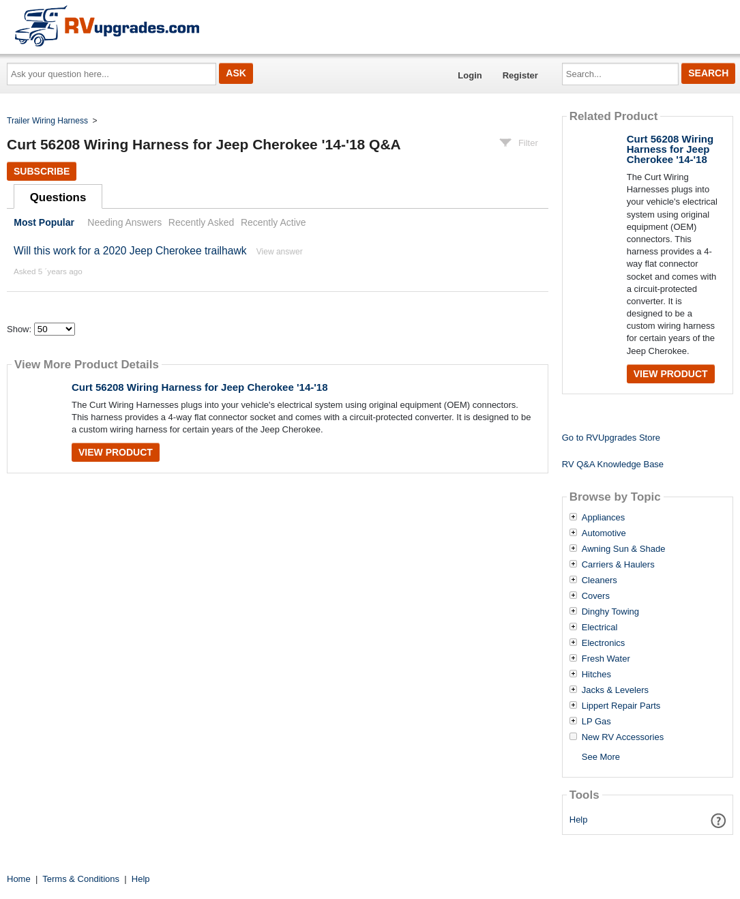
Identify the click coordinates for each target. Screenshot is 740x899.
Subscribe (42, 171)
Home (19, 879)
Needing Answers (124, 222)
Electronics (603, 643)
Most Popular (44, 222)
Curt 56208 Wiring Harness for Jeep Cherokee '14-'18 (199, 387)
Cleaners (599, 580)
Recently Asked (201, 222)
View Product (115, 452)
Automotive (604, 533)
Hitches (596, 674)
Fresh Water (606, 659)
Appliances (603, 517)
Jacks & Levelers (615, 690)
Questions (58, 197)
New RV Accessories (623, 737)
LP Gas (596, 721)
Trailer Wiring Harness (47, 121)
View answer (279, 251)
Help (578, 819)
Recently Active (273, 222)
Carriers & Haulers (618, 565)
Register (520, 75)
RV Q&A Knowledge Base (613, 464)
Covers (596, 596)
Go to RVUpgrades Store (611, 437)
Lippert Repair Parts (621, 706)
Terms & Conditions (80, 879)
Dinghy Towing (610, 612)
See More (601, 757)
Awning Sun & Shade (624, 549)
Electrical (600, 627)
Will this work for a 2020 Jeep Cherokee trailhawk (130, 250)
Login (470, 75)
